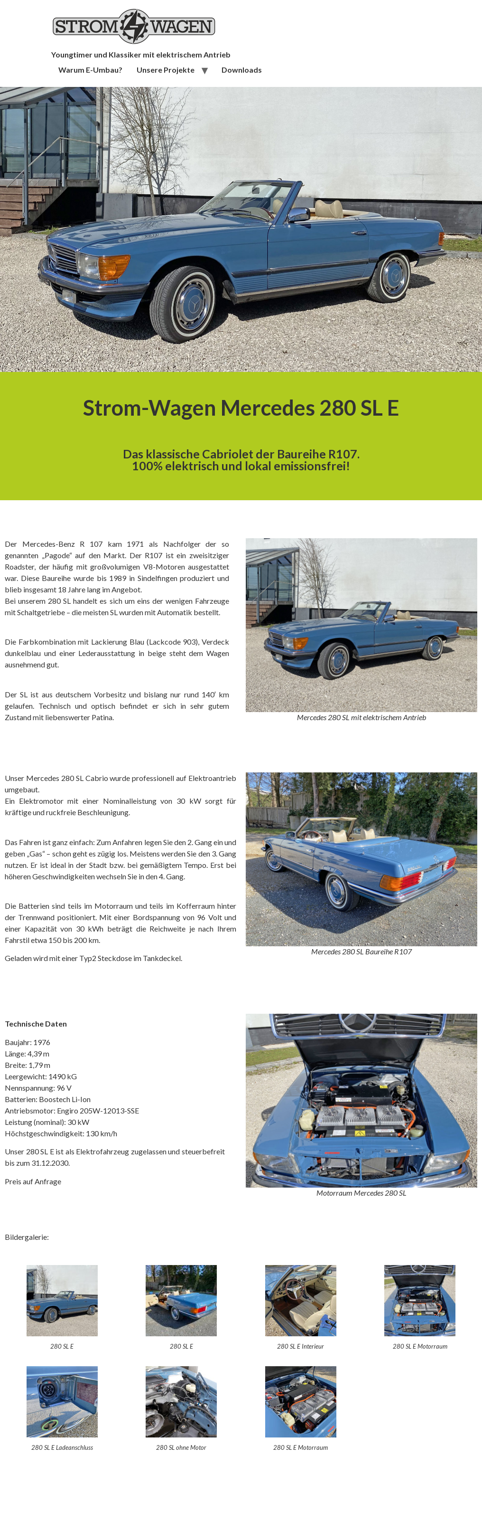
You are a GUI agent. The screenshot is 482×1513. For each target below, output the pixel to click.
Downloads (242, 69)
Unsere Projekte (166, 69)
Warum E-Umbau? (90, 69)
